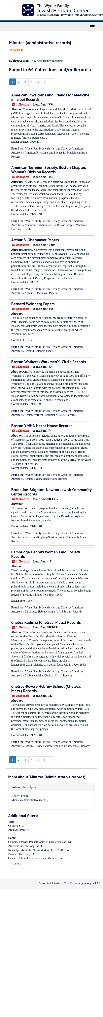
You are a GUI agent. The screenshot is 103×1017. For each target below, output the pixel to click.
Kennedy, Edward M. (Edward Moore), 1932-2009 (37, 850)
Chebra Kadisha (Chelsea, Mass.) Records (46, 622)
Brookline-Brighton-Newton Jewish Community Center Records (51, 492)
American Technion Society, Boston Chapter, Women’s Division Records (48, 170)
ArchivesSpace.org (80, 883)
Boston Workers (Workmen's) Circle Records (48, 361)
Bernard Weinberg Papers (33, 303)
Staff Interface (54, 883)
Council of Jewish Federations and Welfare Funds (36, 858)
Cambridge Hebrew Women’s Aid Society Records (45, 554)
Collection (14, 825)
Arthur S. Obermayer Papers (35, 239)
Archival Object (17, 829)
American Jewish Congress (24, 846)
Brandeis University (20, 854)
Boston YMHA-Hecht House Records (41, 425)
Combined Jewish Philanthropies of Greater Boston (37, 841)
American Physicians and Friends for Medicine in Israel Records (50, 97)
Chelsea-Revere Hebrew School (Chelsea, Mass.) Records (46, 688)
